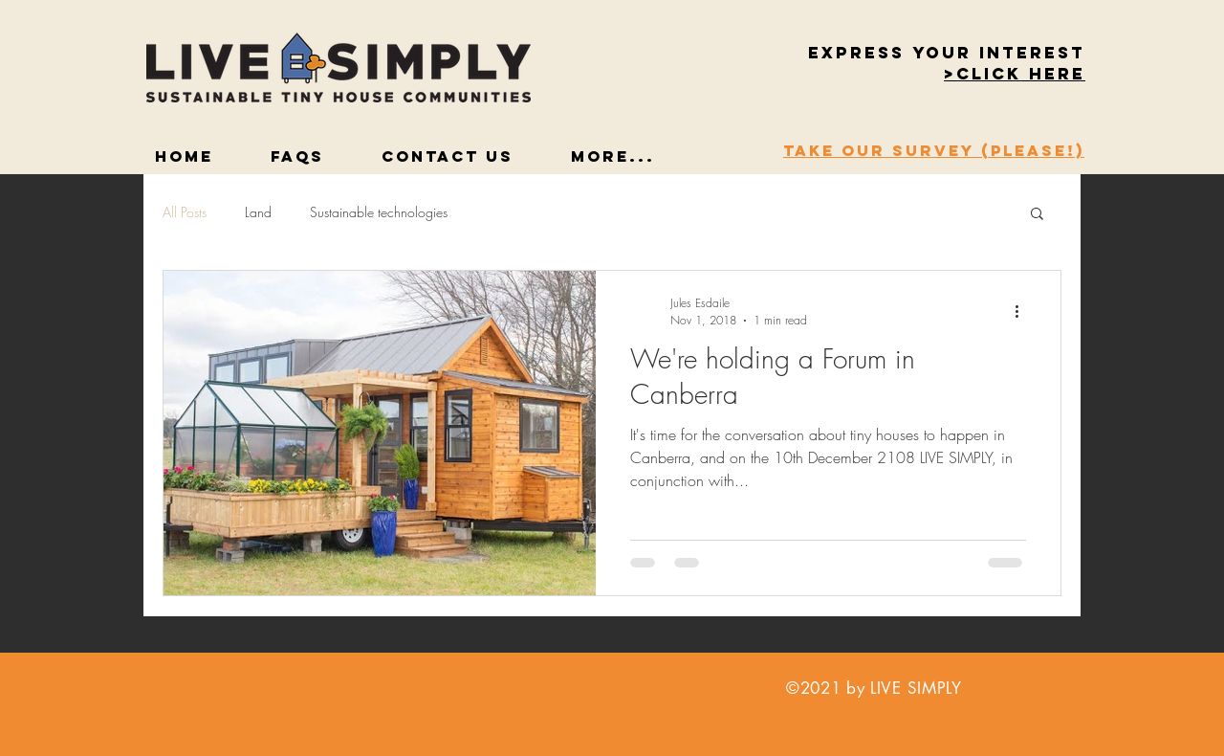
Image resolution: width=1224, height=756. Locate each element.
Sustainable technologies (379, 212)
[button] (1014, 74)
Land (258, 212)
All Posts (185, 212)
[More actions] (1023, 311)
